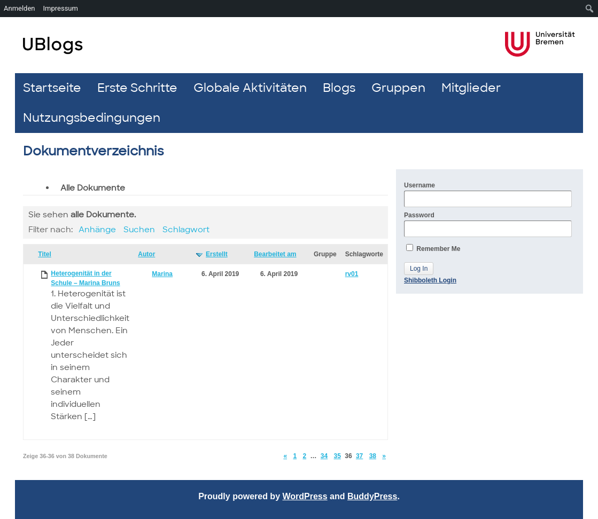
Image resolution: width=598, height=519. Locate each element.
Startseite (52, 88)
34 (324, 456)
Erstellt (217, 254)
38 (372, 456)
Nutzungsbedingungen (91, 117)
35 (337, 456)
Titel (44, 254)
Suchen (139, 229)
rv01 (352, 274)
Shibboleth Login (430, 280)
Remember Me (433, 248)
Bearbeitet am (275, 254)
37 (359, 456)
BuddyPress (372, 496)
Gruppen (398, 88)
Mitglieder (471, 88)
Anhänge (97, 229)
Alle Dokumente (92, 188)
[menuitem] (589, 8)
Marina (162, 274)
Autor (146, 254)
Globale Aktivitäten (250, 88)
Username (488, 194)
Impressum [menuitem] (60, 8)
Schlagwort (185, 229)
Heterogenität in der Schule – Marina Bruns (85, 278)
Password (488, 224)
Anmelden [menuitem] (19, 8)
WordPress (304, 496)
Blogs (339, 88)
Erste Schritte (137, 88)
